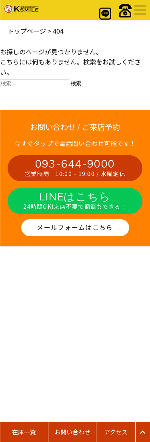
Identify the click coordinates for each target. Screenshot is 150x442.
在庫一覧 (24, 432)
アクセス (116, 432)
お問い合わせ (72, 432)
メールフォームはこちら (75, 227)
